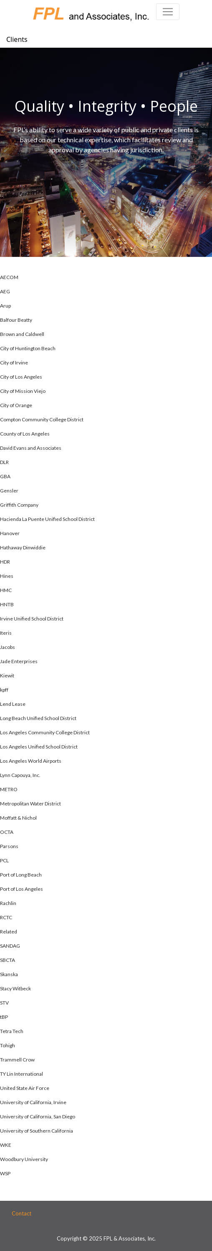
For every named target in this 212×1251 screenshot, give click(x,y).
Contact (21, 1213)
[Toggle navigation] (167, 11)
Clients (17, 39)
